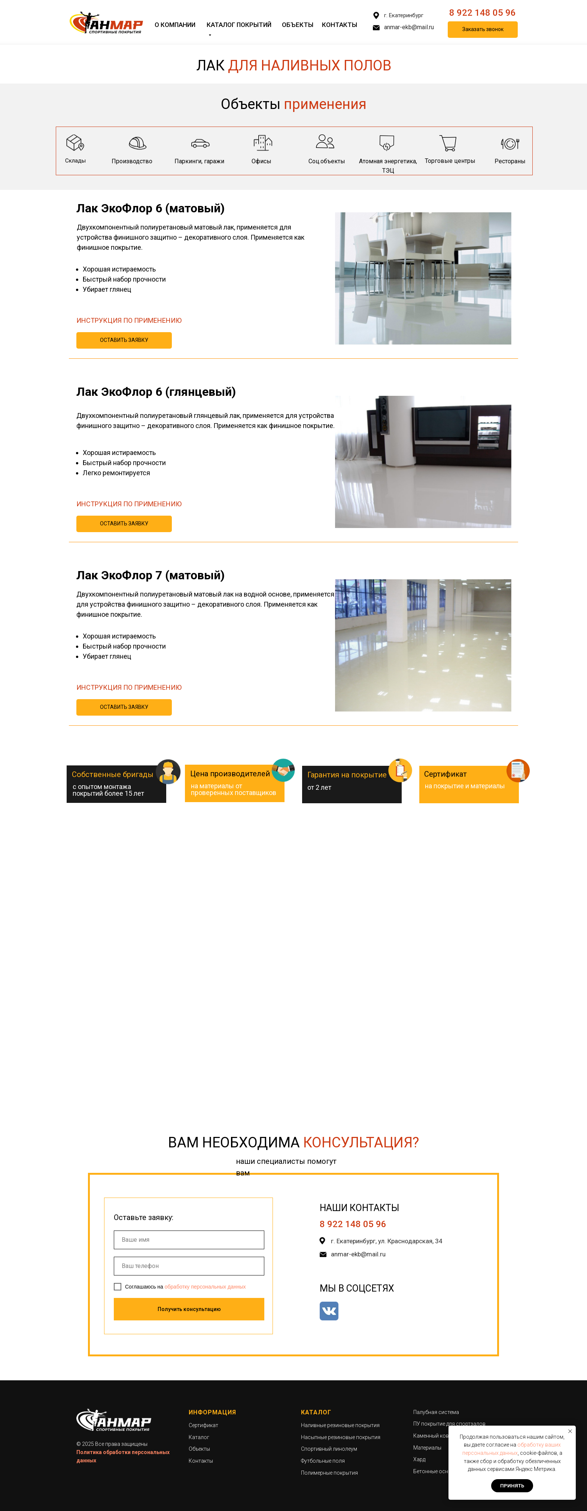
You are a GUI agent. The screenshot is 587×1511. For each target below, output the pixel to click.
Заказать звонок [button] (483, 29)
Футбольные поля (323, 1461)
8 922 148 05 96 (482, 12)
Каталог (199, 1437)
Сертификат (203, 1425)
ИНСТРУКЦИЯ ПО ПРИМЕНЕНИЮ (129, 320)
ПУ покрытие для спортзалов (449, 1424)
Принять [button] (512, 1486)
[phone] (189, 1266)
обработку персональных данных (205, 1287)
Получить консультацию (189, 1309)
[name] (189, 1240)
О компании (175, 24)
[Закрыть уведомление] (570, 1431)
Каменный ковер (433, 1436)
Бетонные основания (439, 1471)
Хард (419, 1459)
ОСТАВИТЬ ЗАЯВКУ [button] (124, 340)
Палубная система (436, 1412)
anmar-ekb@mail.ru (409, 27)
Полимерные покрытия (329, 1473)
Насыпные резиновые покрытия (340, 1437)
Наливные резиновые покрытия (340, 1425)
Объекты (297, 24)
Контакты (339, 24)
